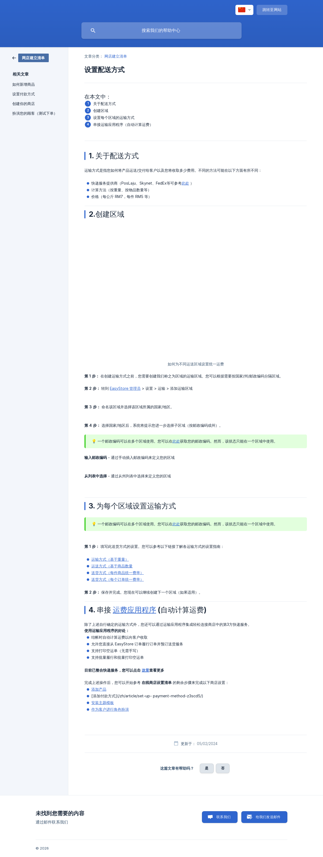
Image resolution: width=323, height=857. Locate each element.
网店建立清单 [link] (115, 56)
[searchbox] (161, 30)
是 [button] (206, 768)
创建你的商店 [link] (23, 104)
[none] (244, 10)
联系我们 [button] (223, 817)
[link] (30, 57)
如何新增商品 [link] (23, 84)
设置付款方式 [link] (23, 94)
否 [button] (222, 768)
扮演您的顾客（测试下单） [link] (34, 113)
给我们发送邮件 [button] (268, 817)
